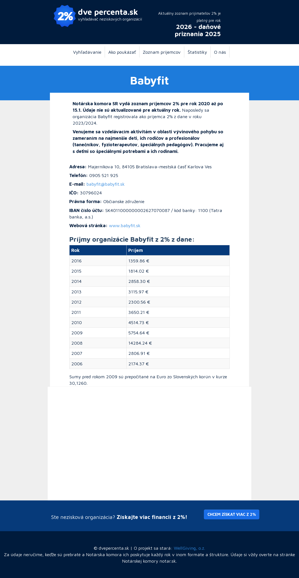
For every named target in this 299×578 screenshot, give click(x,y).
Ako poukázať (122, 52)
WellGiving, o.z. (189, 548)
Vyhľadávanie (87, 52)
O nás (220, 52)
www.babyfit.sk (124, 225)
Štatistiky (197, 52)
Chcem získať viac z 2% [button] (231, 514)
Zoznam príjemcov (162, 52)
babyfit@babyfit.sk (105, 184)
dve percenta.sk (108, 11)
